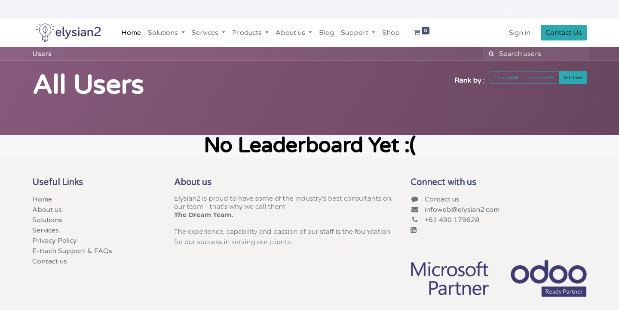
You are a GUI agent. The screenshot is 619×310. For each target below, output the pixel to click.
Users (42, 54)
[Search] (490, 53)
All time (573, 77)
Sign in (519, 32)
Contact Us (563, 32)
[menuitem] (131, 32)
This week (506, 77)
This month (541, 77)
